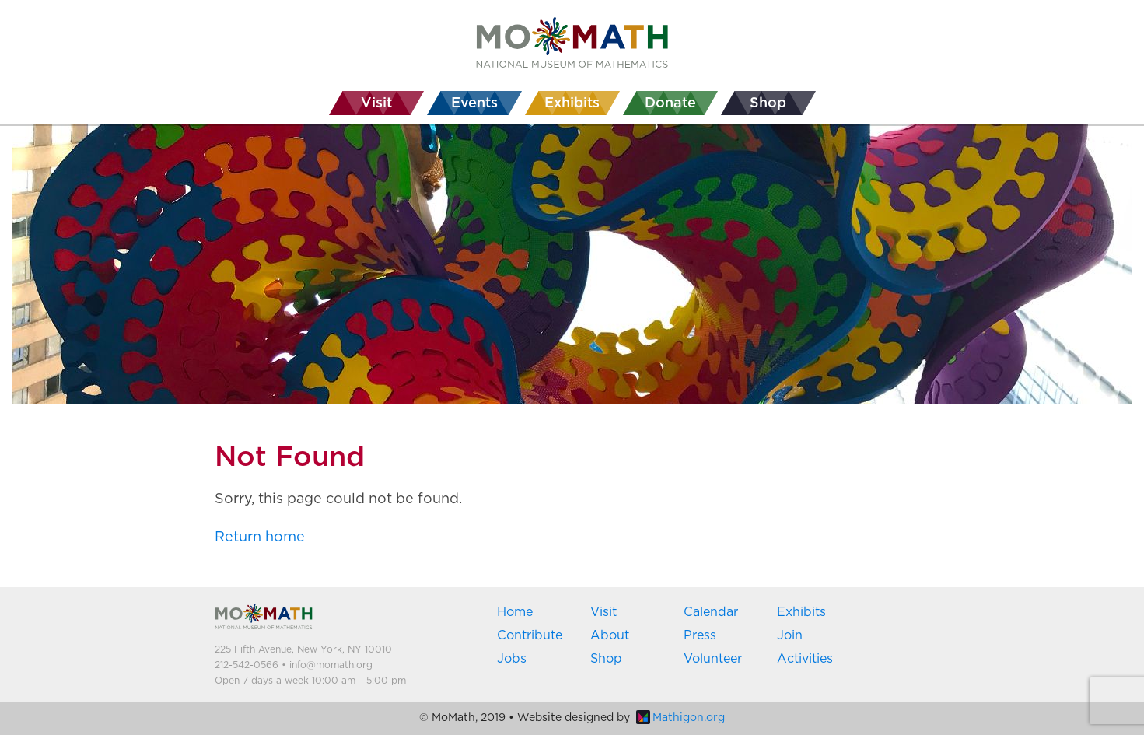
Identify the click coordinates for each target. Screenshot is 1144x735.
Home (515, 612)
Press (700, 635)
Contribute (529, 635)
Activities (805, 659)
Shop (606, 659)
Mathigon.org (680, 717)
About (609, 635)
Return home (260, 537)
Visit (603, 612)
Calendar (711, 612)
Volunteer (713, 659)
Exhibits (801, 612)
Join (790, 635)
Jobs (512, 659)
